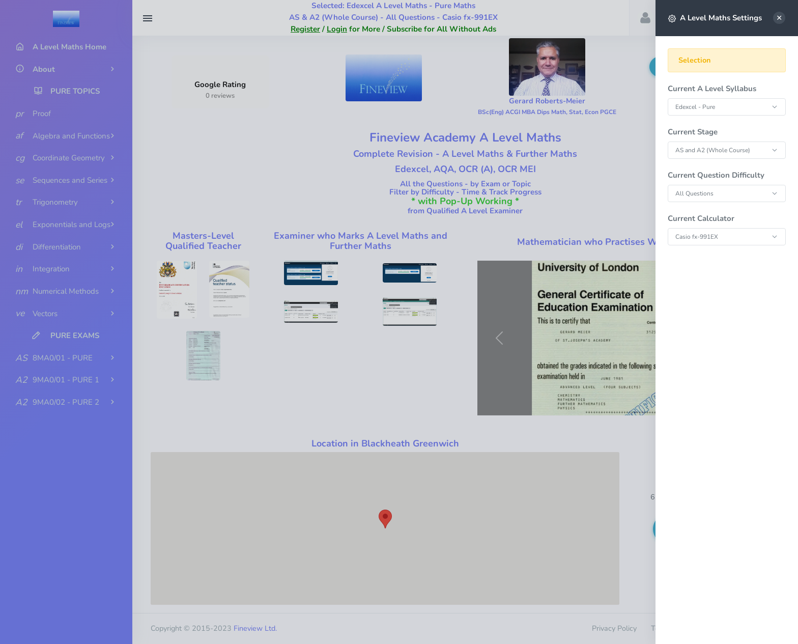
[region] (727, 337)
